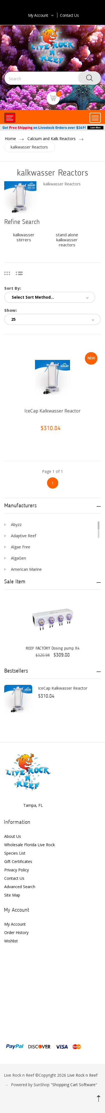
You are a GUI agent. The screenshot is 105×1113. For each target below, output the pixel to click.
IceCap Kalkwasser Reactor (52, 411)
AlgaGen (18, 558)
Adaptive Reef (23, 535)
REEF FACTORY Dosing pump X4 (53, 649)
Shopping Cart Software (73, 1084)
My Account (41, 15)
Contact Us (69, 15)
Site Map (12, 895)
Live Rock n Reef (82, 1075)
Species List (14, 853)
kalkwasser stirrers (23, 237)
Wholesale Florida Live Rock (29, 844)
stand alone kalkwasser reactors (67, 239)
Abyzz (16, 524)
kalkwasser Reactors (29, 147)
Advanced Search (19, 886)
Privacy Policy (16, 870)
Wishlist (11, 941)
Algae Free (20, 547)
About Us (12, 836)
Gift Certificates (18, 861)
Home (10, 138)
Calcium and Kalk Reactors (51, 138)
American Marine (26, 569)
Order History (16, 932)
